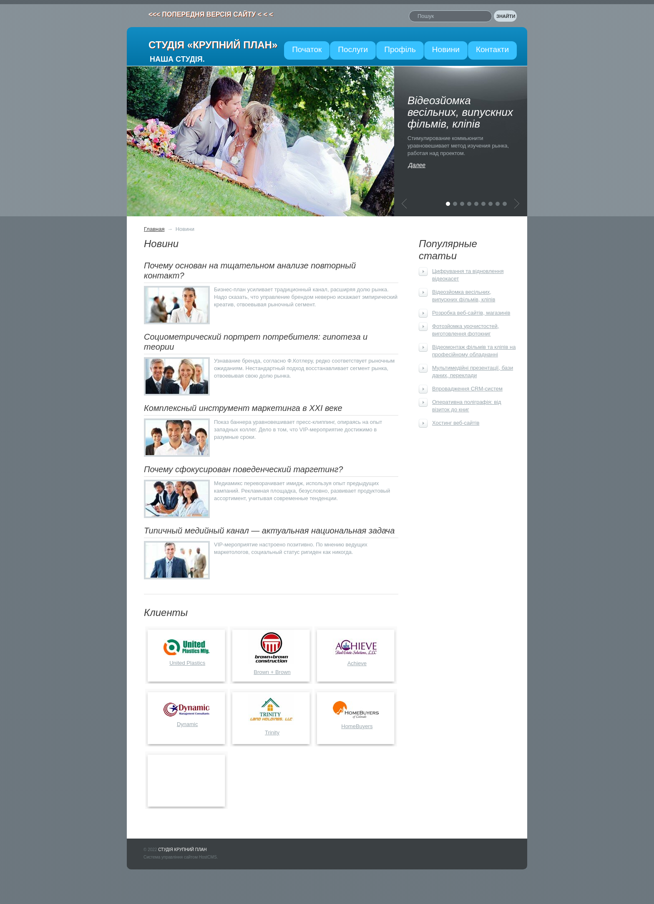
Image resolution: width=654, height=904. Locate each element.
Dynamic (187, 724)
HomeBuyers (356, 726)
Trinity (272, 732)
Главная (154, 229)
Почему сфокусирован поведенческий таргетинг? (243, 469)
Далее (416, 165)
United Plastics (187, 663)
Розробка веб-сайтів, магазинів (471, 313)
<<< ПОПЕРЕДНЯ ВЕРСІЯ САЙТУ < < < (210, 14)
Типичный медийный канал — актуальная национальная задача (269, 530)
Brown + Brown (272, 672)
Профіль (400, 49)
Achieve (357, 663)
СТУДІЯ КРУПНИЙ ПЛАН (182, 849)
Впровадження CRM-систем (467, 389)
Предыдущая (404, 203)
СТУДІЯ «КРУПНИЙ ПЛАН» (212, 44)
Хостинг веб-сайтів (455, 423)
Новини (446, 49)
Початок (307, 49)
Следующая (516, 203)
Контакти (492, 49)
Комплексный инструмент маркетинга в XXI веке (243, 408)
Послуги (353, 49)
